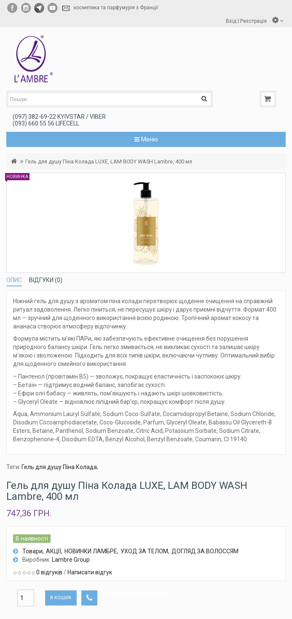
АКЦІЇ (53, 551)
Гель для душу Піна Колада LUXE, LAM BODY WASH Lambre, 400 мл (108, 161)
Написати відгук (89, 572)
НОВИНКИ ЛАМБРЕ (90, 551)
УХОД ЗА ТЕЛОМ (144, 551)
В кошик (61, 597)
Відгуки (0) (45, 280)
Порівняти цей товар (139, 593)
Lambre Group (71, 559)
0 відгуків (49, 572)
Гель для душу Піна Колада (59, 467)
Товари (32, 551)
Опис (14, 280)
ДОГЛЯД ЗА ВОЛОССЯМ (204, 551)
